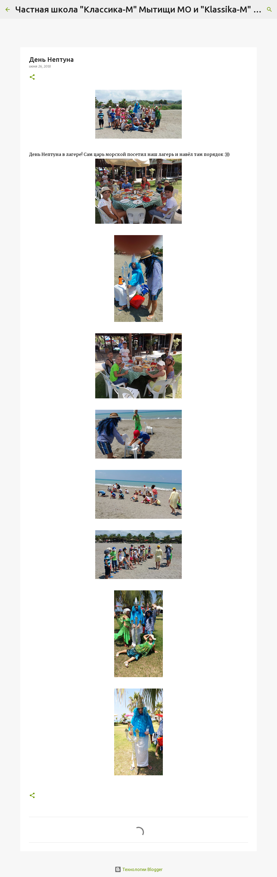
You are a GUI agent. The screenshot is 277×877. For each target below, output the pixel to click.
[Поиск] (269, 9)
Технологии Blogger (139, 869)
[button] (32, 77)
